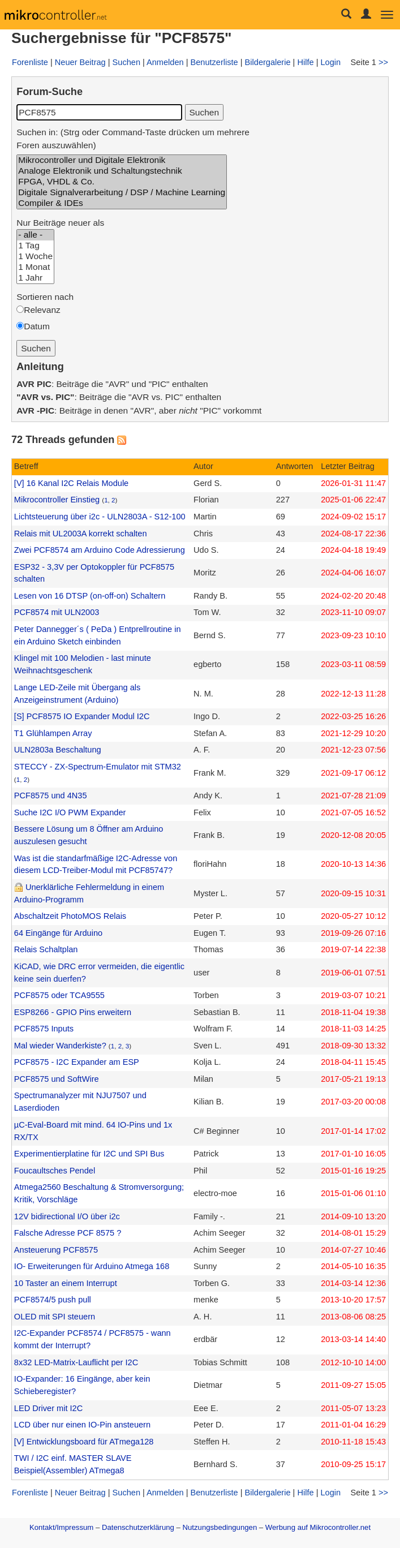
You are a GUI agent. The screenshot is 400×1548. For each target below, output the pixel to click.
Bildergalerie (268, 62)
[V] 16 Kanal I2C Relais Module (71, 483)
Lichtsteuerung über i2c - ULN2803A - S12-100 (100, 516)
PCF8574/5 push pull (52, 1299)
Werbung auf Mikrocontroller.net (318, 1527)
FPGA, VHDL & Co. (121, 182)
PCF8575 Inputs (44, 1028)
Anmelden (165, 62)
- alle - (35, 235)
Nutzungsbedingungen (220, 1527)
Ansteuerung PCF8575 (56, 1249)
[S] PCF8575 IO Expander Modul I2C (82, 716)
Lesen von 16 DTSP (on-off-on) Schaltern (89, 595)
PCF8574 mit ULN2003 (57, 612)
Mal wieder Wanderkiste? (60, 1045)
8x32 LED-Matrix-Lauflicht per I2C (76, 1362)
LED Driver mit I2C (48, 1408)
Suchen (126, 62)
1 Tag (35, 245)
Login (330, 62)
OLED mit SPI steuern (54, 1316)
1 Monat (35, 267)
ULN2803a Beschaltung (57, 749)
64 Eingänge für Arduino (58, 933)
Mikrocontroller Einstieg (57, 499)
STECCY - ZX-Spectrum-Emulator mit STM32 (97, 766)
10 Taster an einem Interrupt (65, 1283)
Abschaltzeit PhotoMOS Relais (70, 916)
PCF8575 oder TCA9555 (59, 995)
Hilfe (305, 62)
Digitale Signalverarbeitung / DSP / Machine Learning (121, 192)
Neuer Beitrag (80, 62)
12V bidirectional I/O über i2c (67, 1216)
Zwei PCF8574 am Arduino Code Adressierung (99, 549)
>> (383, 62)
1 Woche (35, 256)
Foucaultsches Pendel (54, 1170)
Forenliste (30, 62)
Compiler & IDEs (121, 203)
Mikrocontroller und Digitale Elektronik (121, 160)
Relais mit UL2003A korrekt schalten (80, 533)
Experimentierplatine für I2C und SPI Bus (89, 1153)
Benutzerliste (214, 62)
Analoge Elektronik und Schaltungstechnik (121, 171)
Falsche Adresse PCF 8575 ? (67, 1232)
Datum (37, 326)
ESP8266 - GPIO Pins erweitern (72, 1012)
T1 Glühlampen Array (53, 733)
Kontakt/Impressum (61, 1527)
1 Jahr (35, 278)
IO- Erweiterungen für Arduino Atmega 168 (91, 1266)
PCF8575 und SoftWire (56, 1078)
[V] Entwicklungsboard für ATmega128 (84, 1441)
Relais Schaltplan (46, 949)
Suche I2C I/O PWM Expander (70, 812)
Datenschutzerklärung (138, 1527)
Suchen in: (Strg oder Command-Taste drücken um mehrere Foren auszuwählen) (133, 138)
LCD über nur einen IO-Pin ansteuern (82, 1424)
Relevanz (42, 310)
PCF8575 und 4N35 (50, 795)
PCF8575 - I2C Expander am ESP (76, 1062)
